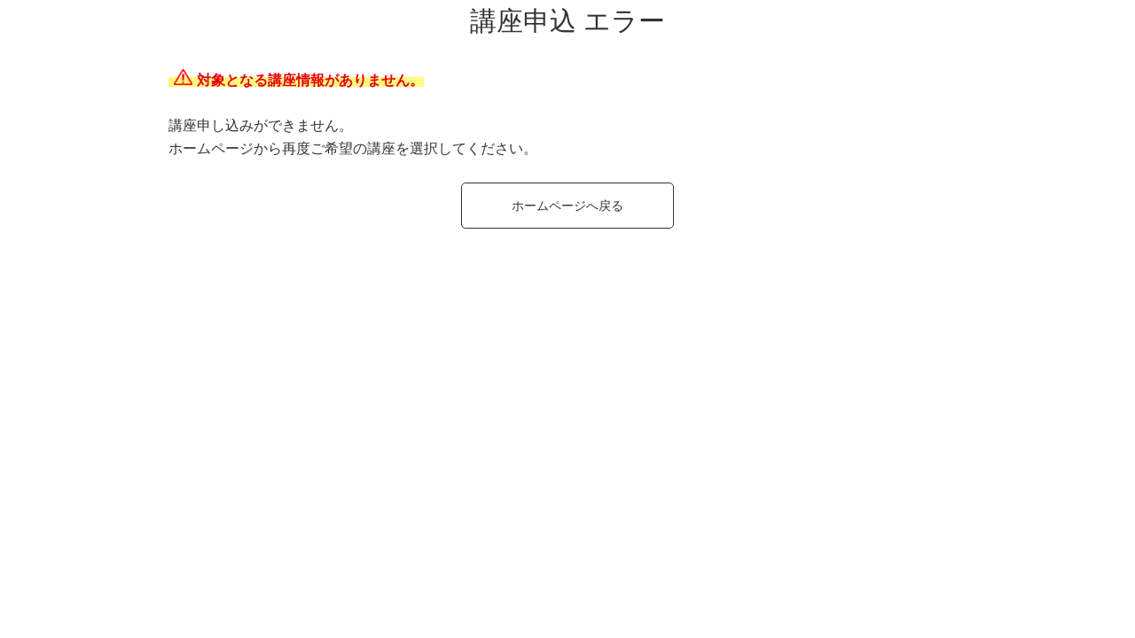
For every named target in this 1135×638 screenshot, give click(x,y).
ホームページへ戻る (567, 205)
